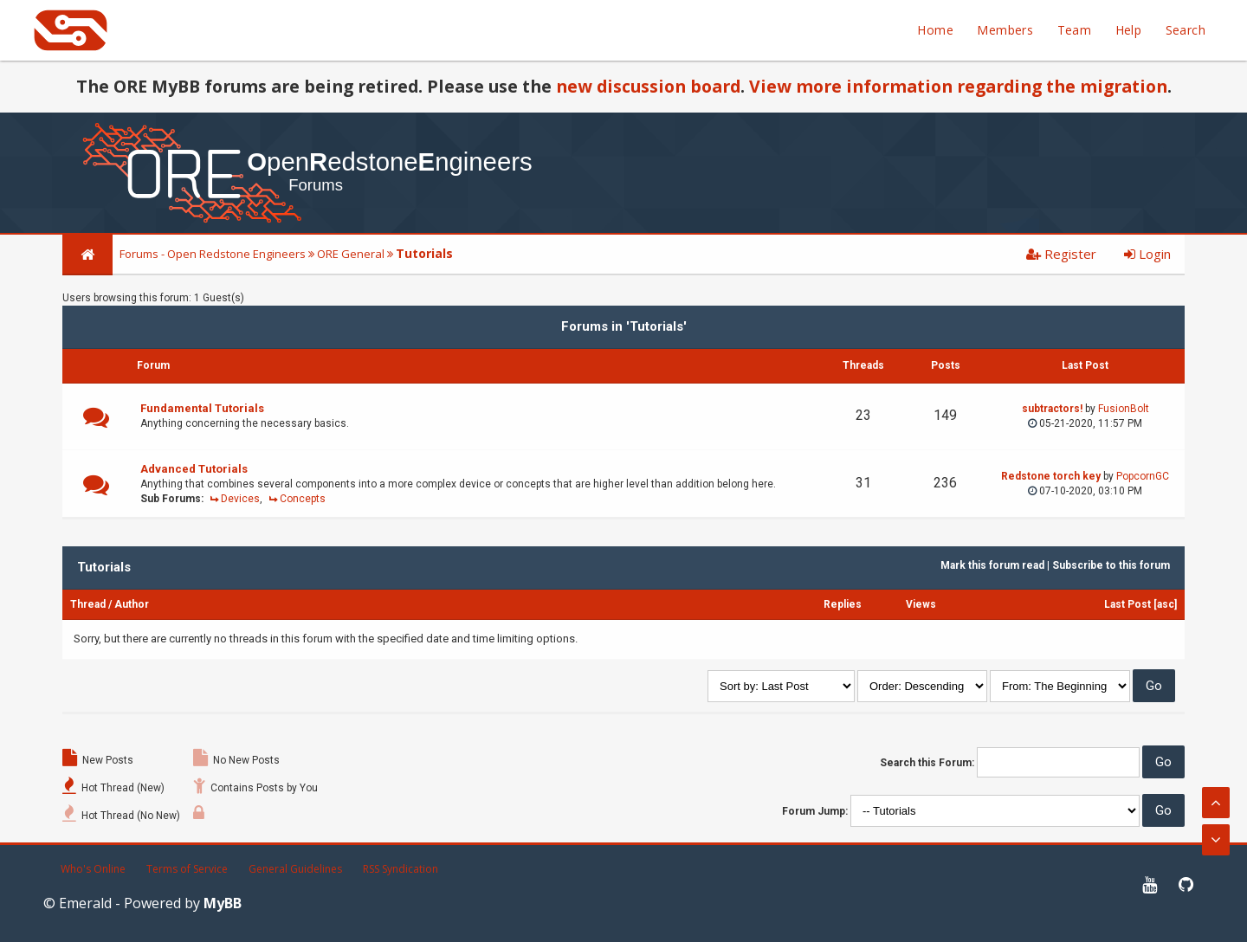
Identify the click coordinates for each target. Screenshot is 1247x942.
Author (131, 604)
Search (1185, 30)
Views (921, 604)
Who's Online (93, 868)
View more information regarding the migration (958, 86)
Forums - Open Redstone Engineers (213, 253)
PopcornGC (1142, 476)
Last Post (1127, 604)
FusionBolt (1123, 409)
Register (1061, 253)
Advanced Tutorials (194, 468)
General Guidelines (295, 868)
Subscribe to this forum (1111, 565)
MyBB (223, 903)
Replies (843, 604)
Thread (88, 604)
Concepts (303, 499)
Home (935, 30)
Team (1074, 30)
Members (1005, 30)
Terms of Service (187, 868)
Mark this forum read (992, 565)
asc (1165, 604)
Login (1147, 253)
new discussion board (648, 86)
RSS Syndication (400, 868)
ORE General (350, 253)
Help (1128, 30)
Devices (240, 499)
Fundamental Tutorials (202, 408)
